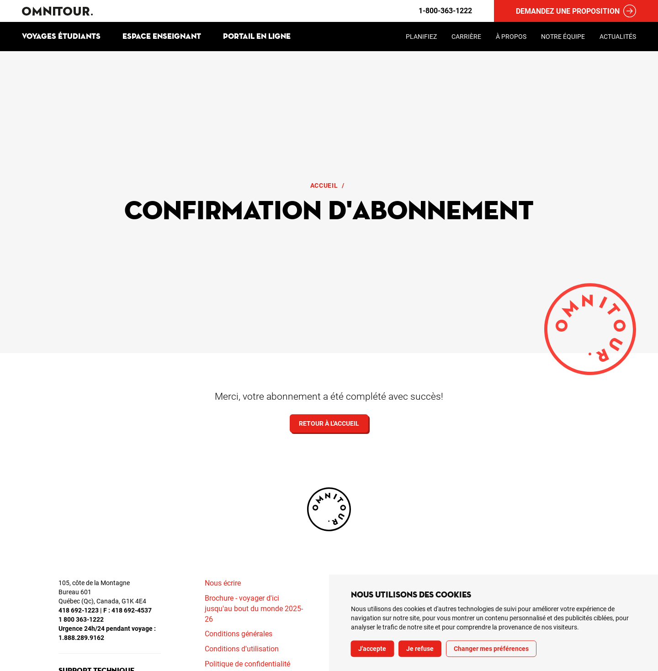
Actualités (618, 36)
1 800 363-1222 (81, 619)
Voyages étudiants (61, 36)
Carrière (466, 36)
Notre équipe (563, 36)
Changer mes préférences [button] (491, 648)
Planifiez (421, 36)
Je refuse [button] (420, 648)
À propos (511, 36)
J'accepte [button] (372, 648)
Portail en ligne (257, 36)
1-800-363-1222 (445, 10)
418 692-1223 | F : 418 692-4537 (105, 610)
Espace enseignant (161, 36)
